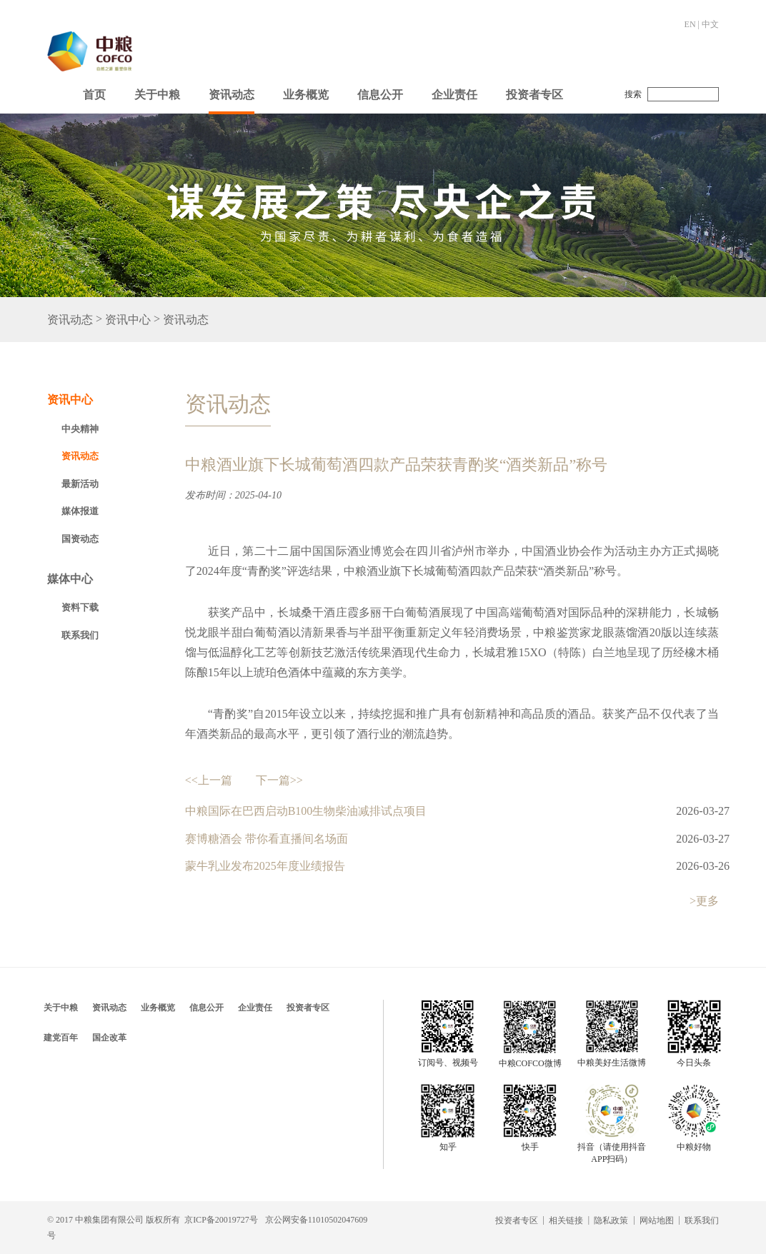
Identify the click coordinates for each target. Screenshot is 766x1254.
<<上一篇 (208, 780)
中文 (710, 24)
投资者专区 (534, 95)
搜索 (633, 94)
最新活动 (80, 483)
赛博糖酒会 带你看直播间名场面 (266, 839)
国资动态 (80, 538)
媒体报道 (80, 511)
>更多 (704, 901)
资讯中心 (128, 320)
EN (690, 24)
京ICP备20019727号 (221, 1220)
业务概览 (306, 95)
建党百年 (61, 1038)
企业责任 (454, 95)
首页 (94, 95)
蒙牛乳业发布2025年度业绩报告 (265, 866)
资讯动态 (231, 95)
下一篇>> (279, 780)
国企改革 (109, 1038)
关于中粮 (157, 95)
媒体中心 (70, 579)
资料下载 (80, 607)
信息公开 (380, 95)
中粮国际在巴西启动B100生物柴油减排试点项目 (306, 811)
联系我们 (80, 635)
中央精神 (80, 428)
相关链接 (566, 1220)
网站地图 (657, 1220)
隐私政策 (611, 1220)
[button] (157, 91)
